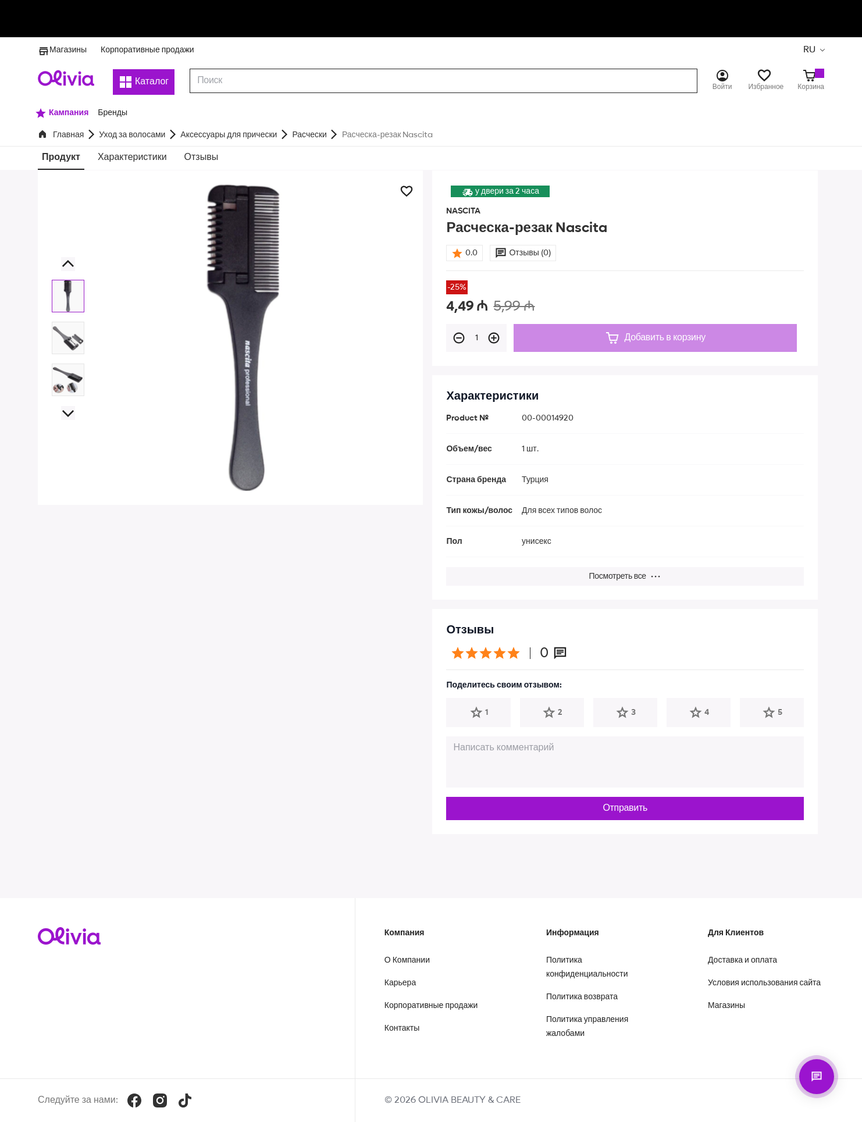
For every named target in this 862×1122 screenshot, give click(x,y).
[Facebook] (134, 1100)
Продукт (61, 157)
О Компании (407, 960)
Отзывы (201, 157)
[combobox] (443, 81)
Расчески (309, 135)
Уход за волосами (132, 135)
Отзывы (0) (529, 253)
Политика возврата (582, 997)
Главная (68, 135)
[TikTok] (185, 1100)
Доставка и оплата (742, 960)
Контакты (401, 1028)
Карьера (400, 983)
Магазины (62, 50)
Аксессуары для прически (228, 135)
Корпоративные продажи (147, 50)
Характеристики (132, 157)
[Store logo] (66, 78)
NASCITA (463, 211)
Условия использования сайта (764, 983)
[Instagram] (160, 1100)
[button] (68, 263)
